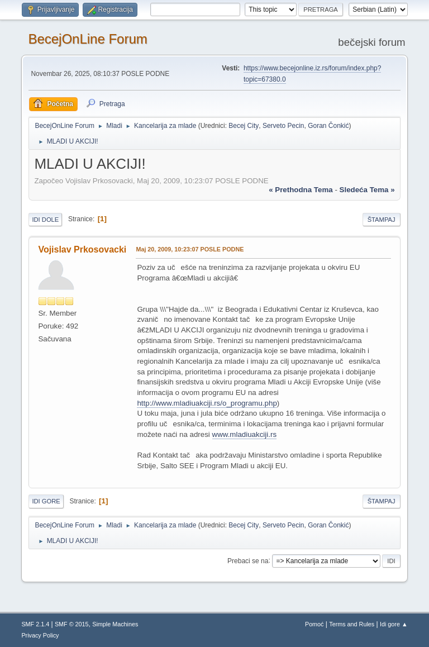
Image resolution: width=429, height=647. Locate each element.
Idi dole (45, 219)
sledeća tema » (367, 189)
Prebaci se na (247, 560)
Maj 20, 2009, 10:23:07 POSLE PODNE (190, 249)
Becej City (243, 126)
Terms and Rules (351, 624)
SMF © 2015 (72, 624)
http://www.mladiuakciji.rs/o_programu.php (207, 403)
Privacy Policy (40, 635)
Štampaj (381, 219)
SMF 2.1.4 (35, 624)
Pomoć (314, 624)
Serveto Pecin (283, 126)
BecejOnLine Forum (87, 38)
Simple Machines (115, 624)
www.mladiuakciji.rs (244, 434)
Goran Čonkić (328, 126)
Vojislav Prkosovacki (82, 249)
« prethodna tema (301, 189)
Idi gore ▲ (394, 624)
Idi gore (46, 501)
